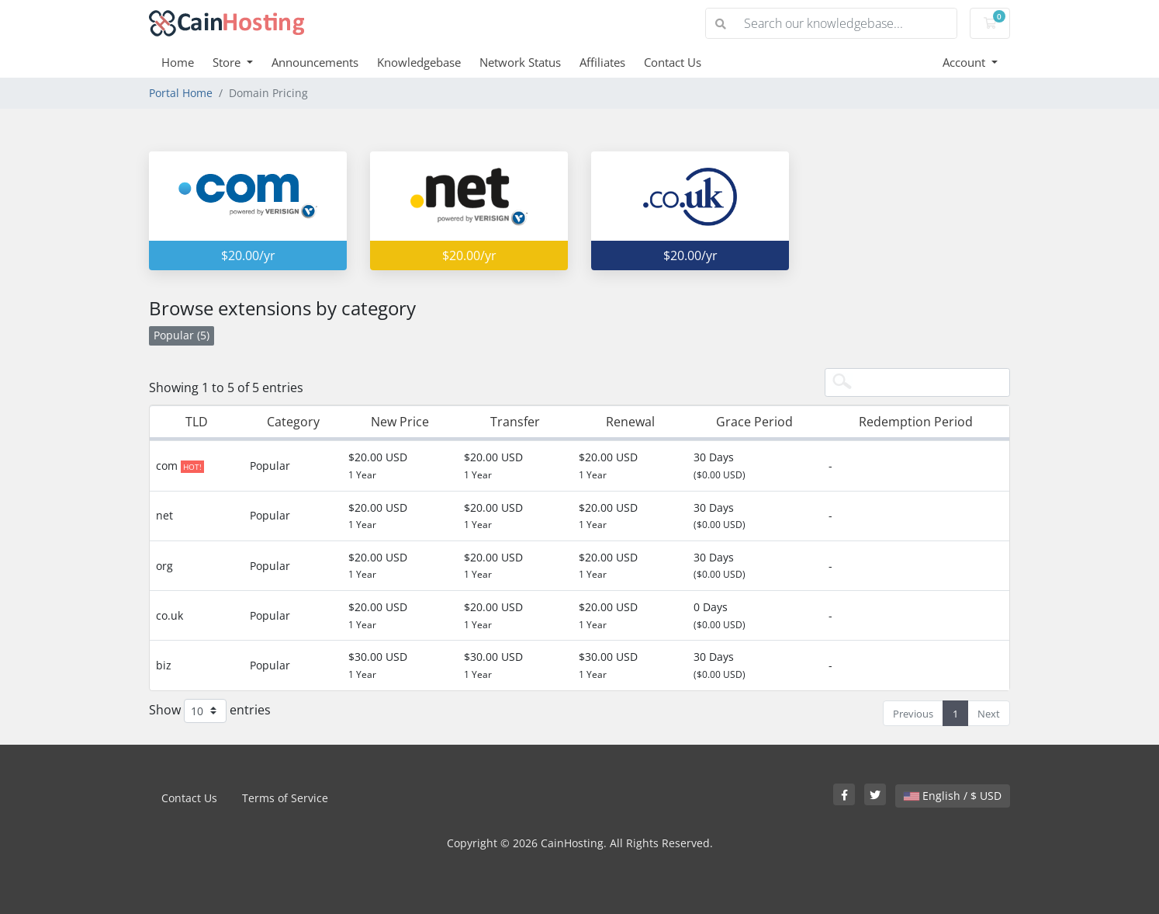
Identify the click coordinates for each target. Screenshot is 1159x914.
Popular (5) (181, 335)
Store (228, 62)
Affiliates (602, 62)
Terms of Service (285, 798)
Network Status (520, 62)
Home (177, 62)
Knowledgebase (419, 62)
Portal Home (181, 92)
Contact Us (672, 62)
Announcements (315, 62)
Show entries (210, 711)
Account (965, 62)
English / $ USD (953, 795)
